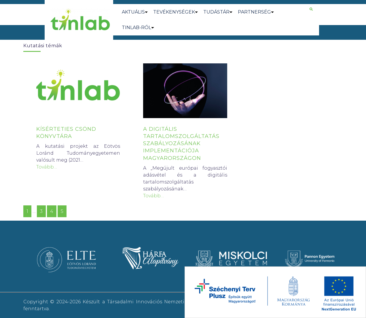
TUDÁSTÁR (216, 12)
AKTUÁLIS (133, 12)
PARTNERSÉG (254, 12)
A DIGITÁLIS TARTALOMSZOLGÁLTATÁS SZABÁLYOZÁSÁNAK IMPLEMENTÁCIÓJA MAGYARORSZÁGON (181, 143)
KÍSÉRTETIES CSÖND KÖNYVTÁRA (66, 132)
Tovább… (46, 167)
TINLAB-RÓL (136, 27)
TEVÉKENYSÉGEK (174, 12)
